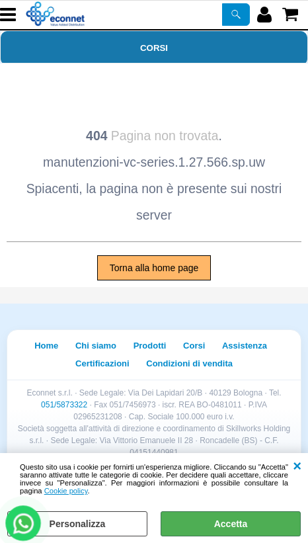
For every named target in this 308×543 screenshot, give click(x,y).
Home (46, 346)
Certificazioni (102, 363)
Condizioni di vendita (189, 363)
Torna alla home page (154, 268)
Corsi (154, 48)
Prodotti (150, 346)
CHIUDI (297, 466)
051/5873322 (64, 404)
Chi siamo (95, 346)
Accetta (231, 524)
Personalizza (78, 524)
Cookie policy (66, 491)
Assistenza (244, 346)
